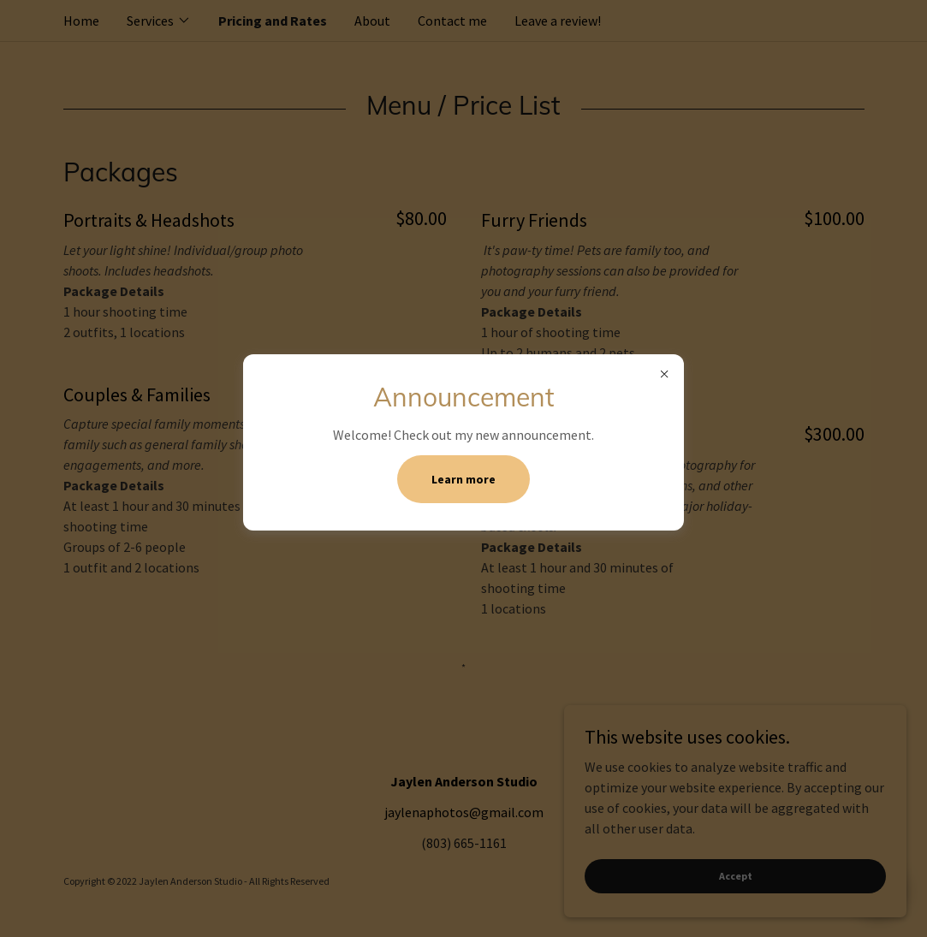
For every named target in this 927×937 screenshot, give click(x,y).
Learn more (463, 479)
